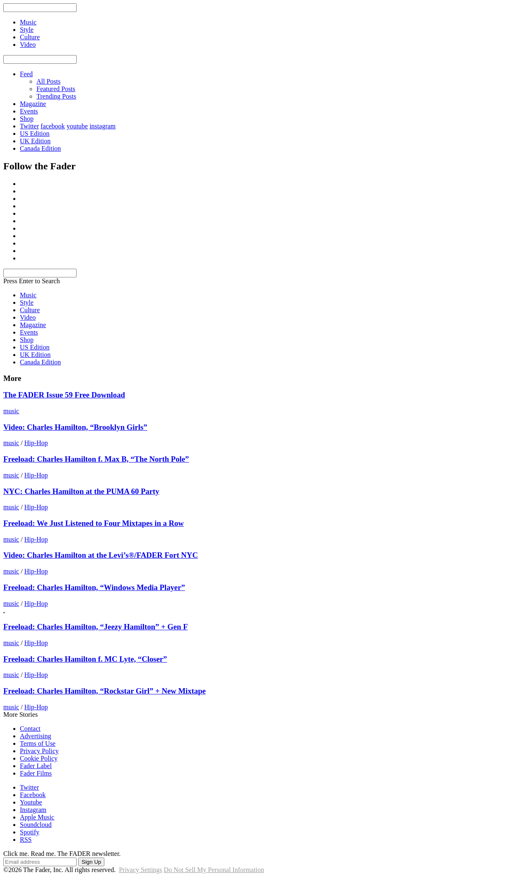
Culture (30, 309)
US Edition (35, 133)
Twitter (29, 126)
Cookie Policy (39, 758)
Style (27, 302)
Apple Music (37, 817)
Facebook (33, 794)
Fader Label (36, 765)
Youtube (31, 802)
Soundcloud (35, 824)
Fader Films (36, 773)
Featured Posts (55, 88)
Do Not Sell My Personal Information (214, 869)
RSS (25, 839)
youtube (77, 126)
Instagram (33, 809)
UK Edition (35, 141)
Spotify (29, 832)
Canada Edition (40, 148)
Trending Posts (56, 96)
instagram (102, 126)
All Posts (48, 81)
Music (28, 295)
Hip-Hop (36, 442)
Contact (30, 728)
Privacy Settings (140, 869)
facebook (53, 126)
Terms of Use (37, 743)
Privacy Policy (39, 750)
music (11, 410)
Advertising (35, 736)
